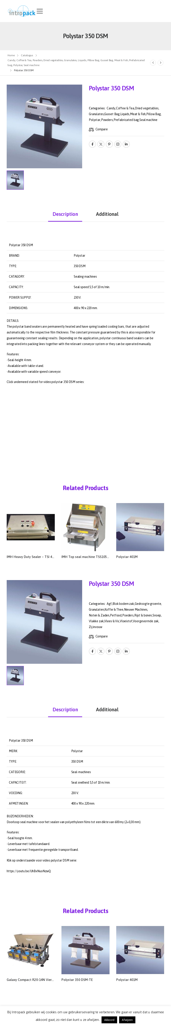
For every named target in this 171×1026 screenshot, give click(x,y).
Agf (109, 604)
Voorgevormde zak (146, 621)
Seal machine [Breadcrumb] (31, 65)
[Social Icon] (92, 144)
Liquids (124, 114)
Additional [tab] (107, 214)
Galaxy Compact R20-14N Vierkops (33, 980)
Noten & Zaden (99, 615)
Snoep (157, 615)
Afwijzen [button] (127, 1020)
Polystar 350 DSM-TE (77, 980)
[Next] (160, 62)
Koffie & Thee (113, 609)
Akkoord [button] (109, 1020)
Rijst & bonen (143, 615)
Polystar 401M (127, 557)
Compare (102, 129)
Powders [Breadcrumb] (37, 60)
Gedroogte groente (148, 604)
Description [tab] (65, 214)
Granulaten (96, 609)
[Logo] (22, 11)
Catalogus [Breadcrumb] (27, 55)
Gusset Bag (112, 114)
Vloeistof (126, 621)
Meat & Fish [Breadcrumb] (121, 60)
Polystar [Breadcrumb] (17, 65)
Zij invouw (95, 627)
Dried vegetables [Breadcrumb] (53, 60)
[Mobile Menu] (40, 11)
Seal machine (148, 120)
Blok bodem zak (123, 604)
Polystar (94, 120)
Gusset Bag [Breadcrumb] (106, 60)
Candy (111, 108)
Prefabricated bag (126, 120)
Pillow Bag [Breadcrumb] (93, 60)
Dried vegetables (147, 108)
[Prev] (153, 62)
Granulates (96, 114)
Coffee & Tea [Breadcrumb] (23, 60)
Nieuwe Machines (135, 609)
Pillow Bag (153, 114)
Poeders (128, 615)
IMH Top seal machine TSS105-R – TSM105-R (95, 557)
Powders (107, 120)
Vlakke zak (96, 621)
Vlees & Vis (111, 621)
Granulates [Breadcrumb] (70, 60)
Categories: (97, 108)
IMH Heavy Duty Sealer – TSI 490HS (33, 557)
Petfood (116, 615)
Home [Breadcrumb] (11, 55)
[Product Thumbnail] (44, 126)
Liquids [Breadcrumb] (82, 60)
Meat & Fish (138, 114)
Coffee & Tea (125, 108)
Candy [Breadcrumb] (11, 60)
